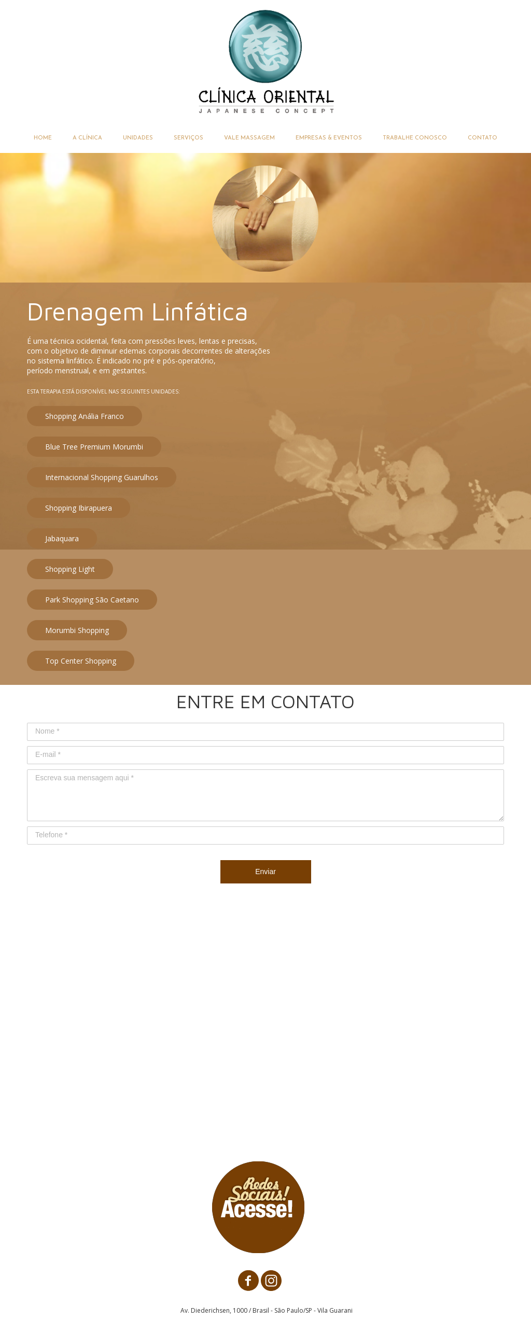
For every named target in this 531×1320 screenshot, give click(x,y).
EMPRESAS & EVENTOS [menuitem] (329, 138)
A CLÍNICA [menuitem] (87, 138)
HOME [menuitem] (43, 138)
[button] (84, 416)
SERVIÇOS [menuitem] (188, 138)
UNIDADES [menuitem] (138, 138)
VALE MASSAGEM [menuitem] (249, 138)
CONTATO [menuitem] (482, 138)
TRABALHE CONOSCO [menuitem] (415, 138)
